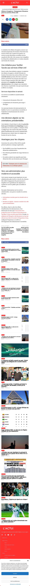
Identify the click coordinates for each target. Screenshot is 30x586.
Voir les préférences (15, 581)
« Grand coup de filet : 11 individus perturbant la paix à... (10, 308)
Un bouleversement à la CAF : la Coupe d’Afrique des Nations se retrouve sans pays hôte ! (10, 270)
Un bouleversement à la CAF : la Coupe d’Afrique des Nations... (9, 317)
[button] (28, 560)
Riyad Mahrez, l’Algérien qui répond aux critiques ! (14, 499)
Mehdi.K (2, 280)
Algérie (3, 247)
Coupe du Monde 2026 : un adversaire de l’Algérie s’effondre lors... (9, 327)
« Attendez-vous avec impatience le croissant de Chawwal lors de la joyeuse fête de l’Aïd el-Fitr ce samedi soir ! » (11, 289)
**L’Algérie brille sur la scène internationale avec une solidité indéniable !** (14, 521)
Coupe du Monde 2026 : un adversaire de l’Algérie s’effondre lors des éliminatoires (10, 279)
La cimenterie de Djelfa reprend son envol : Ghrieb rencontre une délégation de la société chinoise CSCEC (11, 250)
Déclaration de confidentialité (15, 584)
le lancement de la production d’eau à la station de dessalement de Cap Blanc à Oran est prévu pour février (13, 212)
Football (3, 276)
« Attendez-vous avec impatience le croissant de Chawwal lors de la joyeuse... (11, 337)
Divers (2, 15)
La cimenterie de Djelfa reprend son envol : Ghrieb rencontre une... (10, 298)
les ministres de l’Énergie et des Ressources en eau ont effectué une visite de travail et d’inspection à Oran (14, 216)
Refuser (15, 577)
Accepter (15, 573)
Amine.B (16, 15)
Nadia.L (2, 252)
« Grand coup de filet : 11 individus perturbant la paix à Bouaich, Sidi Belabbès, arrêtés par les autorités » (10, 260)
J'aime (26, 44)
